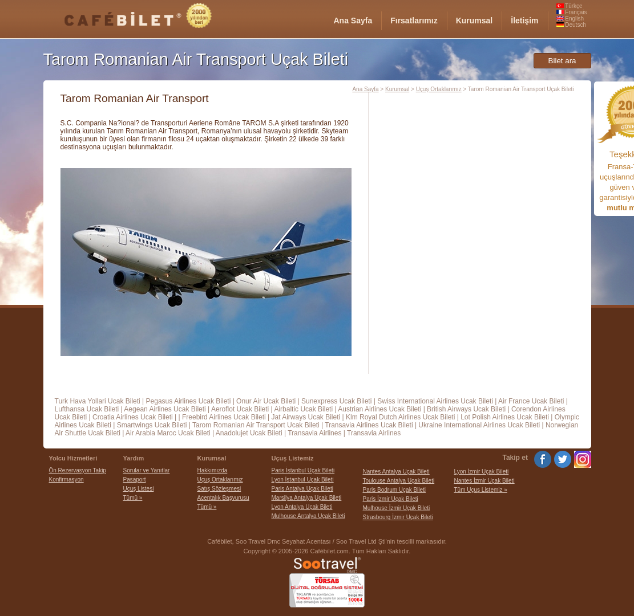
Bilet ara (562, 60)
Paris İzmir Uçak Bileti (390, 499)
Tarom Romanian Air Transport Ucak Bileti (256, 425)
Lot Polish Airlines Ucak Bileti (505, 417)
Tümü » (133, 498)
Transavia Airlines (314, 433)
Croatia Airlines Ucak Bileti (132, 417)
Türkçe (569, 6)
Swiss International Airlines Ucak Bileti (435, 401)
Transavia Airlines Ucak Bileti (369, 425)
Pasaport (134, 479)
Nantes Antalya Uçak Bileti (396, 471)
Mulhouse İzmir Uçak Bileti (396, 508)
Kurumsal (397, 89)
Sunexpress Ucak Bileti (336, 401)
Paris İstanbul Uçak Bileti (303, 470)
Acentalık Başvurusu (223, 498)
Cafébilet (219, 541)
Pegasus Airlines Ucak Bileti (188, 401)
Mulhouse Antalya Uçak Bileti (308, 516)
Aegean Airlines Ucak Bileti (164, 409)
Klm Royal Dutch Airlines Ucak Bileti (400, 417)
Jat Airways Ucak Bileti (305, 417)
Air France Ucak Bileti (531, 401)
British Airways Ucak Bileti (466, 409)
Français (571, 12)
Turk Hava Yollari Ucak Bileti (97, 401)
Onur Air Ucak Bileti (266, 401)
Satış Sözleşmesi (219, 489)
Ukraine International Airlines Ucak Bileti (479, 425)
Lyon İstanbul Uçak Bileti (303, 479)
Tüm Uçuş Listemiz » (480, 490)
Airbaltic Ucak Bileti (303, 409)
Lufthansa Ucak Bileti (87, 409)
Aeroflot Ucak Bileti (240, 409)
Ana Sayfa (365, 89)
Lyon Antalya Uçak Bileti (302, 507)
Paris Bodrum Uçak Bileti (394, 490)
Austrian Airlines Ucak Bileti (379, 409)
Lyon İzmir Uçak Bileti (481, 471)
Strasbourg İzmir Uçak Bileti (398, 517)
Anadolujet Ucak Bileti (249, 433)
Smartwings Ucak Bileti (152, 425)
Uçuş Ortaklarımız (439, 89)
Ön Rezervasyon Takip (77, 470)
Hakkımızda (212, 470)
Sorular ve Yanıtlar (146, 470)
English (570, 18)
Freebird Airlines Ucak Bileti (224, 417)
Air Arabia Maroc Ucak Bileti (168, 433)
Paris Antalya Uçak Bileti (302, 489)
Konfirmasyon (66, 479)
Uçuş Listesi (138, 489)
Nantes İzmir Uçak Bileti (484, 481)
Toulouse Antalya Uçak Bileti (399, 481)
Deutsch (571, 25)
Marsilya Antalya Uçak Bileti (307, 498)
